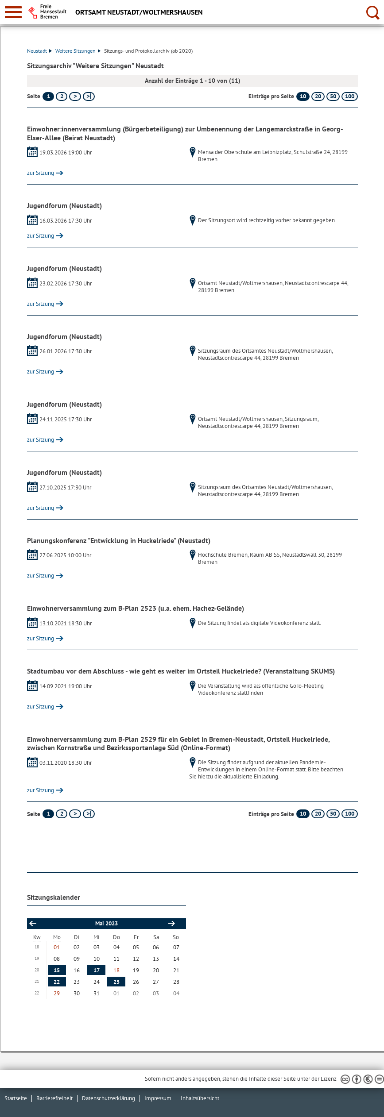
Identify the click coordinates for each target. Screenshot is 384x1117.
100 (349, 96)
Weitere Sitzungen (78, 50)
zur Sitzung (40, 173)
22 (57, 982)
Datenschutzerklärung (108, 1098)
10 (303, 96)
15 (57, 970)
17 (96, 970)
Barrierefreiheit (54, 1098)
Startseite (15, 1098)
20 (318, 96)
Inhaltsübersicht (200, 1098)
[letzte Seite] (89, 96)
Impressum (157, 1098)
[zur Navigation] (13, 12)
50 (333, 96)
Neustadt (39, 50)
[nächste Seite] (75, 96)
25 (116, 982)
